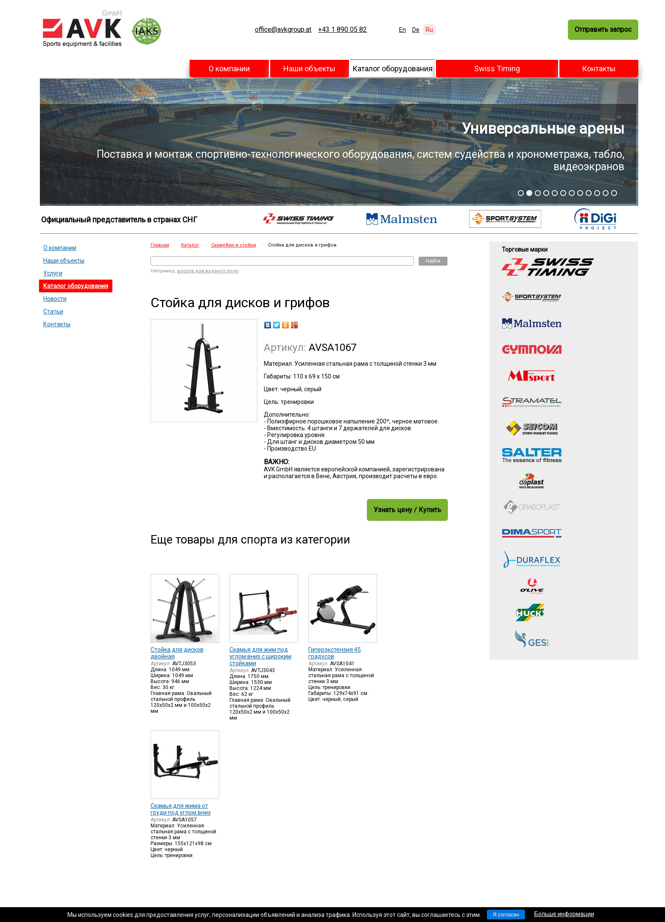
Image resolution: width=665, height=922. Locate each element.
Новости (55, 298)
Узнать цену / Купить (407, 510)
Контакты (599, 68)
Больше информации (564, 914)
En (402, 29)
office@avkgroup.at (283, 29)
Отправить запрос (603, 29)
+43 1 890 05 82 (342, 29)
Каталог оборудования (392, 68)
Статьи (53, 311)
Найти (433, 261)
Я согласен (506, 915)
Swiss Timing (497, 68)
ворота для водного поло (208, 271)
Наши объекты (309, 68)
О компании (229, 68)
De (415, 29)
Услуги (52, 273)
